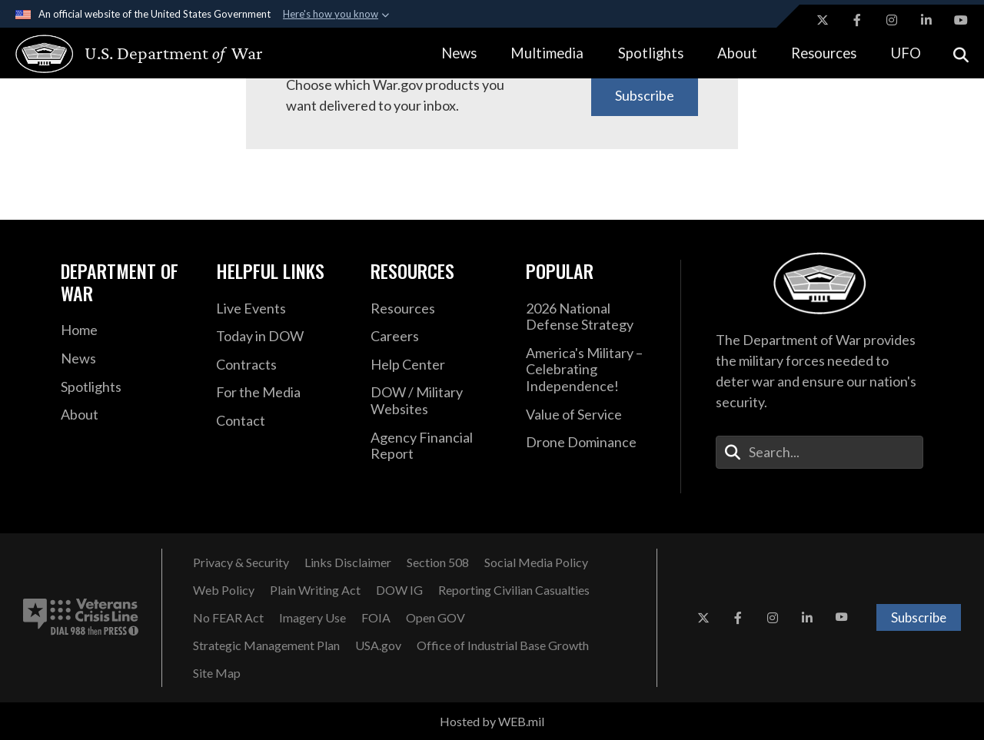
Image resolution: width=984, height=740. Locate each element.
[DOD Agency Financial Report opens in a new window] (437, 446)
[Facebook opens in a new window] (857, 20)
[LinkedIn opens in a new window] (926, 20)
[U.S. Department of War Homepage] (124, 54)
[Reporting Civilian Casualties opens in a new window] (513, 590)
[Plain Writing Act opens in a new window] (315, 590)
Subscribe (644, 95)
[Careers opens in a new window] (437, 336)
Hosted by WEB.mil (492, 721)
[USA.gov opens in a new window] (378, 645)
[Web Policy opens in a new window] (223, 590)
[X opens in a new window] (822, 20)
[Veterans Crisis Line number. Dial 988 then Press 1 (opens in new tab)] (80, 618)
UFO (906, 53)
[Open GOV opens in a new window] (435, 618)
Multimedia (546, 53)
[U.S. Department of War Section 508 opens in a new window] (438, 562)
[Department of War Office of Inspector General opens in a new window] (399, 590)
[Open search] (961, 53)
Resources (823, 53)
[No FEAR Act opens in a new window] (228, 618)
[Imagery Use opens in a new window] (312, 618)
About (737, 53)
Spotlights (650, 53)
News (459, 53)
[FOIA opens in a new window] (376, 618)
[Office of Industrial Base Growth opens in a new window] (503, 645)
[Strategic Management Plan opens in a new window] (266, 645)
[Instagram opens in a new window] (891, 20)
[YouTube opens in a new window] (960, 20)
